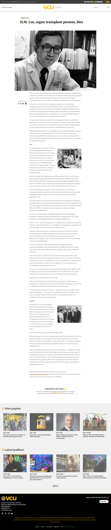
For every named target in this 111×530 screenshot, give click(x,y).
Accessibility (49, 526)
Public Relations (5, 506)
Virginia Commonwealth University (19, 1)
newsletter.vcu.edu (56, 391)
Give (107, 1)
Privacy (42, 526)
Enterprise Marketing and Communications (13, 504)
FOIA (62, 526)
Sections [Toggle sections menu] (7, 7)
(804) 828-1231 (5, 508)
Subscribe (104, 501)
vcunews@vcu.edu (6, 510)
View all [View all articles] (55, 486)
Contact (37, 526)
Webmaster (56, 526)
